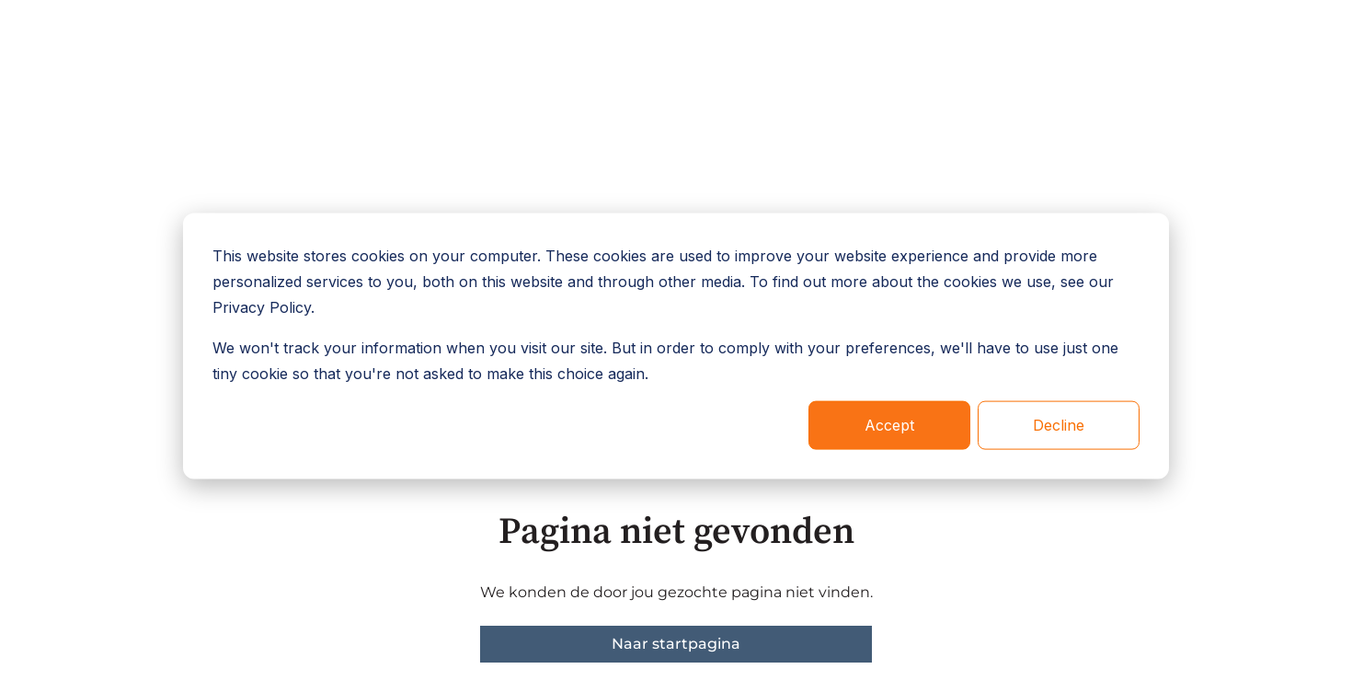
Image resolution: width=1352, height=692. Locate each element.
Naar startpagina (676, 643)
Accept (889, 425)
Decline (1058, 425)
